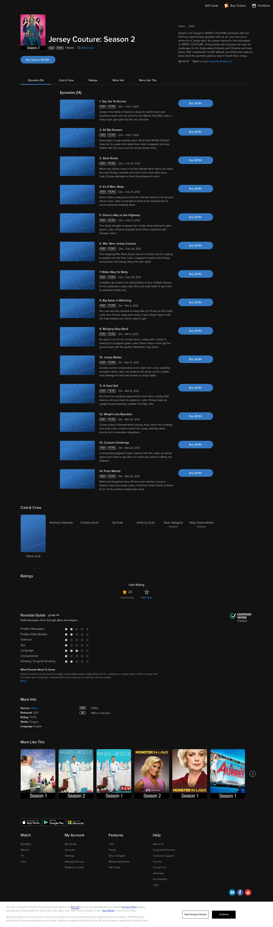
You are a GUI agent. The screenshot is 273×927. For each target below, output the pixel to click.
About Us (158, 844)
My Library (71, 844)
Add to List (87, 47)
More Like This (148, 80)
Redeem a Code (74, 867)
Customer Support (163, 855)
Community (127, 597)
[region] (136, 914)
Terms (75, 907)
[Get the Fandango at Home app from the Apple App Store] (30, 822)
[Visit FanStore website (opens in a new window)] (261, 5)
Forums (157, 861)
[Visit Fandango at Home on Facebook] (240, 893)
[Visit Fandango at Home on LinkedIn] (232, 893)
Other (34, 708)
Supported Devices (164, 850)
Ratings (93, 80)
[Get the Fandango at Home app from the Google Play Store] (53, 822)
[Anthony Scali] (145, 538)
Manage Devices (74, 861)
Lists (111, 844)
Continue (224, 914)
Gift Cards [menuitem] (211, 6)
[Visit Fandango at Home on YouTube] (248, 893)
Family (112, 850)
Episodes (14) (36, 80)
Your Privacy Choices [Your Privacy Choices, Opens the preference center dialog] (195, 914)
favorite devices (221, 61)
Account (70, 850)
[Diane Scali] (33, 538)
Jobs (155, 885)
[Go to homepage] (26, 5)
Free (23, 861)
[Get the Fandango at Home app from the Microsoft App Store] (75, 822)
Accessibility (160, 879)
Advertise (158, 873)
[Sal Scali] (117, 538)
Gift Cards (114, 867)
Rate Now (146, 597)
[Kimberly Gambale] (61, 538)
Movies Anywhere (119, 861)
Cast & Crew (66, 80)
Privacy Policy (129, 907)
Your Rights (108, 910)
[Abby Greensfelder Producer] (201, 538)
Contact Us (159, 867)
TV (22, 855)
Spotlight (26, 844)
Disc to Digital (117, 855)
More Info (118, 80)
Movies (25, 850)
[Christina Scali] (89, 538)
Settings (69, 855)
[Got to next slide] (252, 774)
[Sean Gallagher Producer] (173, 538)
